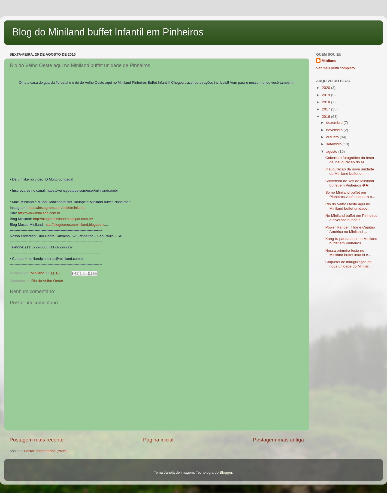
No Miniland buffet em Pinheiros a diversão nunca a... (351, 218)
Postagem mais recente (37, 440)
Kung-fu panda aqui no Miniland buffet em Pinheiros (351, 241)
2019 (326, 95)
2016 (326, 117)
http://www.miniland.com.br (39, 213)
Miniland (329, 61)
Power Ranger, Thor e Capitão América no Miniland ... (350, 229)
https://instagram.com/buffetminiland (56, 208)
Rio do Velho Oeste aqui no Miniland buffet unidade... (348, 206)
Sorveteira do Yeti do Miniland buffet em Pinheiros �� (349, 183)
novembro (335, 130)
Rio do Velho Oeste (47, 281)
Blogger (226, 472)
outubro (333, 137)
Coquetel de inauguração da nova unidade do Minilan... (349, 264)
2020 (326, 88)
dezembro (335, 123)
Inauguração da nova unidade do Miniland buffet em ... (349, 171)
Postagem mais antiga (278, 440)
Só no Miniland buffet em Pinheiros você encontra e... (350, 194)
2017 (326, 109)
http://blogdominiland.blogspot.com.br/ (63, 219)
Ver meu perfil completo (335, 68)
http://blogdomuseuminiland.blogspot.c (75, 225)
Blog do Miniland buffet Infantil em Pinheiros (108, 32)
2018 (326, 102)
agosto (332, 151)
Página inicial (158, 440)
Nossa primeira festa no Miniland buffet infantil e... (348, 252)
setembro (334, 144)
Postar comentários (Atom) (46, 451)
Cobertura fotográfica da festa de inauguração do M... (349, 160)
